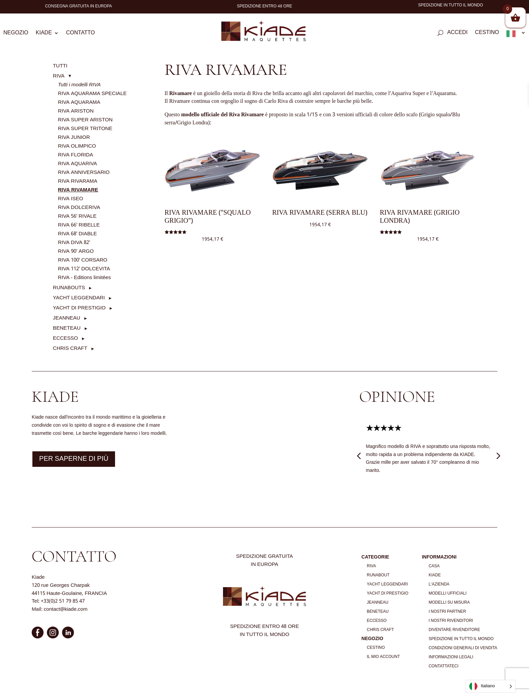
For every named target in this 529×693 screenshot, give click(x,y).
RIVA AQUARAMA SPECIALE (92, 93)
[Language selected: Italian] (491, 686)
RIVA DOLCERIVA (79, 207)
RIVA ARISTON (76, 111)
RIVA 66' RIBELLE (79, 225)
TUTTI (60, 66)
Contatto (80, 34)
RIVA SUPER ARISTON (85, 120)
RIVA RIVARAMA (78, 181)
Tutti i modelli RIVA (79, 85)
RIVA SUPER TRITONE (85, 128)
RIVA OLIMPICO (77, 146)
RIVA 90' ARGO (76, 251)
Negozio (15, 34)
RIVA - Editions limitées (84, 277)
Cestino (487, 33)
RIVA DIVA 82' (74, 242)
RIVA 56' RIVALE (77, 216)
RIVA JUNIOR (74, 137)
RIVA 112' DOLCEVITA (84, 269)
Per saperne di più (73, 459)
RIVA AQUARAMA (79, 102)
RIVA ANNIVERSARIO (84, 172)
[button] (62, 76)
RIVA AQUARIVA (77, 163)
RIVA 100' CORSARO (82, 260)
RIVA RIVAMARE (78, 190)
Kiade (44, 34)
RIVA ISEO (70, 198)
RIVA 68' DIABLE (77, 234)
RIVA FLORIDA (75, 155)
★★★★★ (383, 428)
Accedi (457, 33)
